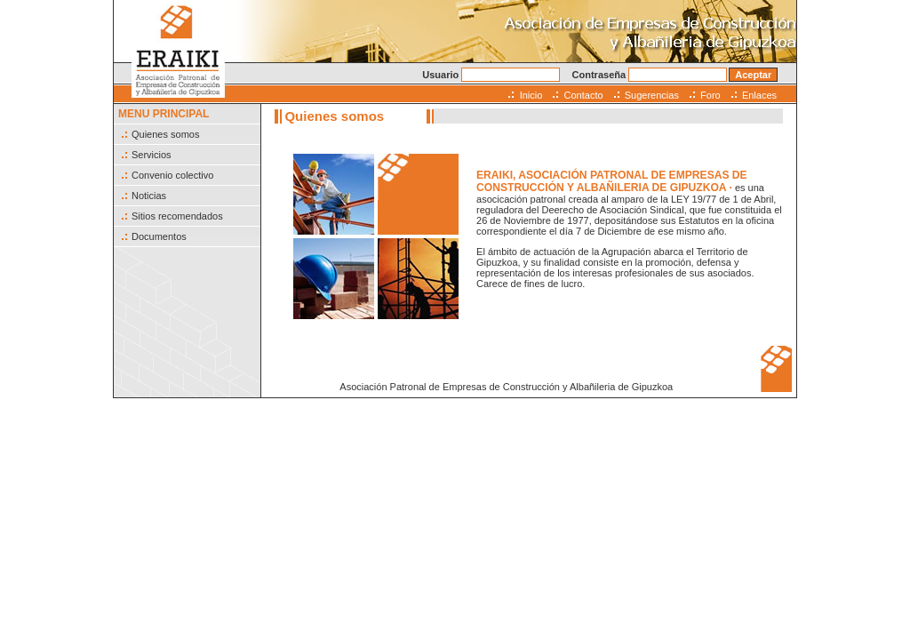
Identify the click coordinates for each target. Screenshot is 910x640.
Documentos (159, 236)
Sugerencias (652, 95)
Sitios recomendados (177, 216)
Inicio (531, 95)
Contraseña (650, 74)
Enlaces (759, 95)
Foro (710, 95)
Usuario (491, 74)
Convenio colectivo (172, 175)
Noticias (149, 195)
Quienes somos (165, 134)
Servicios (152, 154)
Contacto (583, 95)
